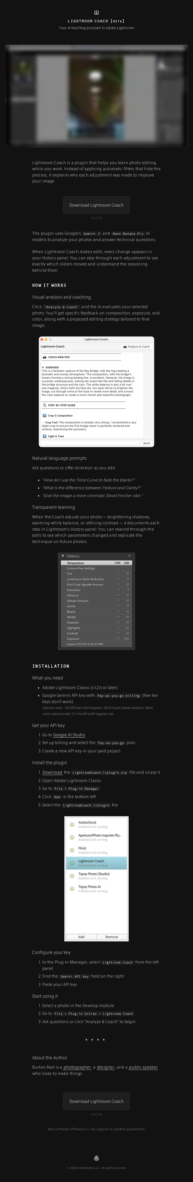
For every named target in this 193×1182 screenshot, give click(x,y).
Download (52, 772)
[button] (96, 205)
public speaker (143, 1067)
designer (105, 1067)
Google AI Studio (69, 734)
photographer (77, 1067)
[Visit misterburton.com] (96, 1158)
